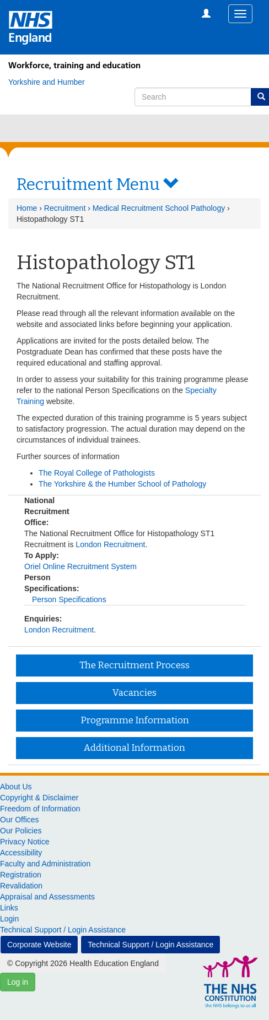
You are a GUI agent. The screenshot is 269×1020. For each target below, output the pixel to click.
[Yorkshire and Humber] (46, 82)
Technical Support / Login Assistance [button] (150, 944)
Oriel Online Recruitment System (80, 566)
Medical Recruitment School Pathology (159, 208)
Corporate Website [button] (39, 944)
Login (9, 918)
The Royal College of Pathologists (97, 472)
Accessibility (21, 852)
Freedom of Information (40, 808)
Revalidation (21, 885)
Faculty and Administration (45, 863)
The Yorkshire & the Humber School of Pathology (122, 483)
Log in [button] (17, 982)
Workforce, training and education (74, 65)
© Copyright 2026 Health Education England (83, 963)
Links (9, 907)
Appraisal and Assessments (47, 896)
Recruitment (64, 208)
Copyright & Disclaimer (39, 797)
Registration (20, 874)
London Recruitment (110, 544)
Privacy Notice (24, 841)
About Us (16, 786)
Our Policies (20, 830)
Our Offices (19, 819)
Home (27, 208)
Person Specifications (69, 599)
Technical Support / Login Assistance (63, 929)
